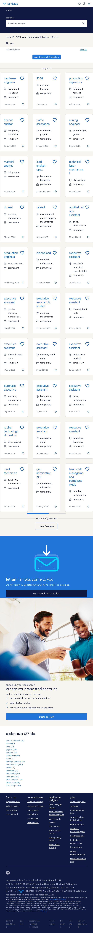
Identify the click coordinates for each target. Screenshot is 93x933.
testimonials (33, 822)
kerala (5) (10, 758)
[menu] (89, 3)
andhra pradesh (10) (15, 740)
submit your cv (13, 806)
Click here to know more (57, 899)
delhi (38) (10, 746)
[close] (83, 23)
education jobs (77, 824)
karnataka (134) (13, 755)
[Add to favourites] (22, 78)
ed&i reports (54, 826)
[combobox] (46, 23)
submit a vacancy (35, 801)
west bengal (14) (13, 785)
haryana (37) (11, 752)
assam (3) (10, 743)
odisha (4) (10, 767)
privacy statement (82, 924)
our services (32, 810)
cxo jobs (74, 806)
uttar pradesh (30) (14, 779)
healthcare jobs (77, 836)
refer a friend (12, 814)
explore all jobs (13, 801)
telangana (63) (12, 776)
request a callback (35, 806)
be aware (62, 924)
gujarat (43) (11, 749)
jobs (10, 10)
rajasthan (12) (12, 770)
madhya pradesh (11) (15, 761)
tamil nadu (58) (13, 773)
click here (43, 911)
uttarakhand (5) (13, 782)
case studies (33, 818)
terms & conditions (10, 924)
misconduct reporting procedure (34, 924)
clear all (83, 49)
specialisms (32, 814)
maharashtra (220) (14, 764)
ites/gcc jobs (76, 847)
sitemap (71, 924)
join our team (12, 810)
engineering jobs (77, 801)
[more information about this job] (23, 104)
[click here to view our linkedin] (8, 873)
